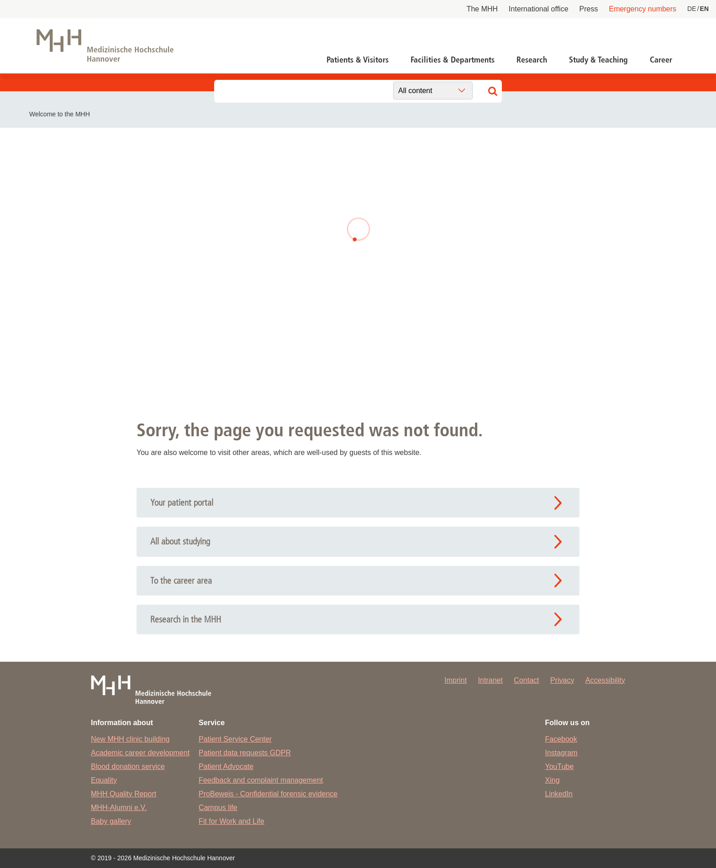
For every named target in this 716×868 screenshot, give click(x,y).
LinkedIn (559, 794)
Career (661, 60)
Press (588, 9)
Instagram (561, 753)
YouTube (559, 766)
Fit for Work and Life (231, 821)
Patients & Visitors (357, 60)
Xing (552, 780)
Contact (526, 680)
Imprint (455, 680)
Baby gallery (111, 821)
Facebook (561, 739)
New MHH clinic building (130, 739)
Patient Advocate (226, 766)
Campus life (218, 807)
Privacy (562, 680)
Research (531, 60)
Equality (104, 780)
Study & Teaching (598, 60)
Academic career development (140, 753)
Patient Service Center (235, 739)
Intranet (490, 680)
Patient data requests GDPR (245, 753)
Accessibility (605, 680)
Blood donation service (128, 766)
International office (538, 9)
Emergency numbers (642, 9)
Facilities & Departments (453, 60)
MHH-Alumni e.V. (119, 807)
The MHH (482, 9)
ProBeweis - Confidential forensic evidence (268, 794)
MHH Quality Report (123, 794)
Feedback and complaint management (261, 780)
